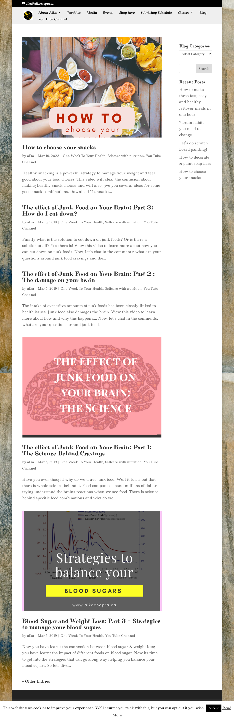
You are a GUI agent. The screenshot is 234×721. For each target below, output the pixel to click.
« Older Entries (36, 681)
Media (92, 12)
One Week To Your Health (84, 156)
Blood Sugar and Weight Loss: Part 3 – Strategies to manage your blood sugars (91, 624)
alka (30, 156)
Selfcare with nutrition (125, 156)
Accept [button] (213, 708)
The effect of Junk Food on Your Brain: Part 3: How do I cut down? (87, 211)
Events (108, 12)
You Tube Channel (52, 19)
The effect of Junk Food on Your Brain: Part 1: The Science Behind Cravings (87, 450)
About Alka (47, 12)
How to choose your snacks (59, 147)
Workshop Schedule (156, 12)
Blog (203, 12)
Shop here (127, 12)
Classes (183, 12)
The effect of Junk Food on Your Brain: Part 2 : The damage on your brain (88, 277)
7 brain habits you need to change (191, 128)
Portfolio (74, 12)
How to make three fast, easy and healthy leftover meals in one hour (195, 102)
